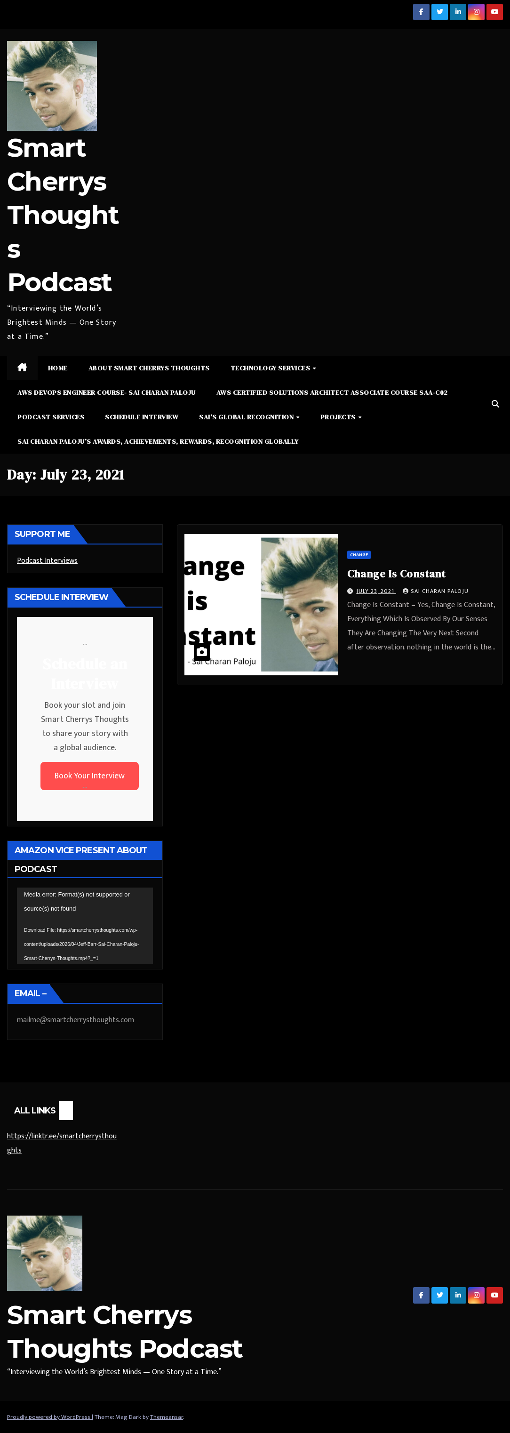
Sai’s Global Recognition (247, 417)
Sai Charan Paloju (436, 591)
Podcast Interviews (47, 560)
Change (359, 555)
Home (58, 368)
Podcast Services (50, 417)
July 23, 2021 (376, 591)
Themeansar (166, 1417)
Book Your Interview (90, 776)
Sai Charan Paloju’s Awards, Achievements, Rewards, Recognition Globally (158, 441)
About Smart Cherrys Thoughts (149, 368)
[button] (495, 404)
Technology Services (271, 368)
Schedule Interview (141, 417)
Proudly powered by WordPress (49, 1417)
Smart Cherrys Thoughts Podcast (63, 215)
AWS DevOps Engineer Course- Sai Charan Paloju (106, 392)
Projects (339, 417)
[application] (85, 926)
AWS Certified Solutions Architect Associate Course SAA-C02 (332, 392)
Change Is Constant (396, 574)
